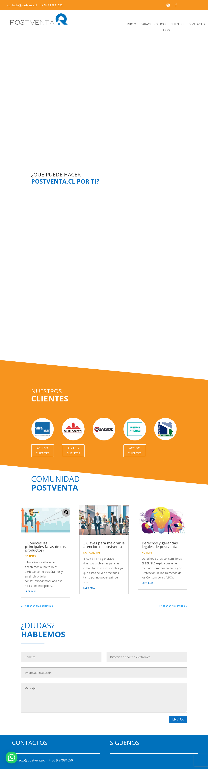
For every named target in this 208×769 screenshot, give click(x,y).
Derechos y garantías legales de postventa (160, 545)
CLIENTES (177, 24)
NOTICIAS (30, 556)
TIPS (97, 552)
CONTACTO (197, 24)
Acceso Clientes (42, 450)
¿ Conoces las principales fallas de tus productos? (45, 547)
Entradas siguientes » (173, 606)
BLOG (166, 30)
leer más (31, 591)
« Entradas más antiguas (37, 606)
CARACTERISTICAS (153, 24)
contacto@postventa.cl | (30, 760)
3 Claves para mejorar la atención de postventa (104, 545)
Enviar (178, 719)
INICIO (131, 24)
